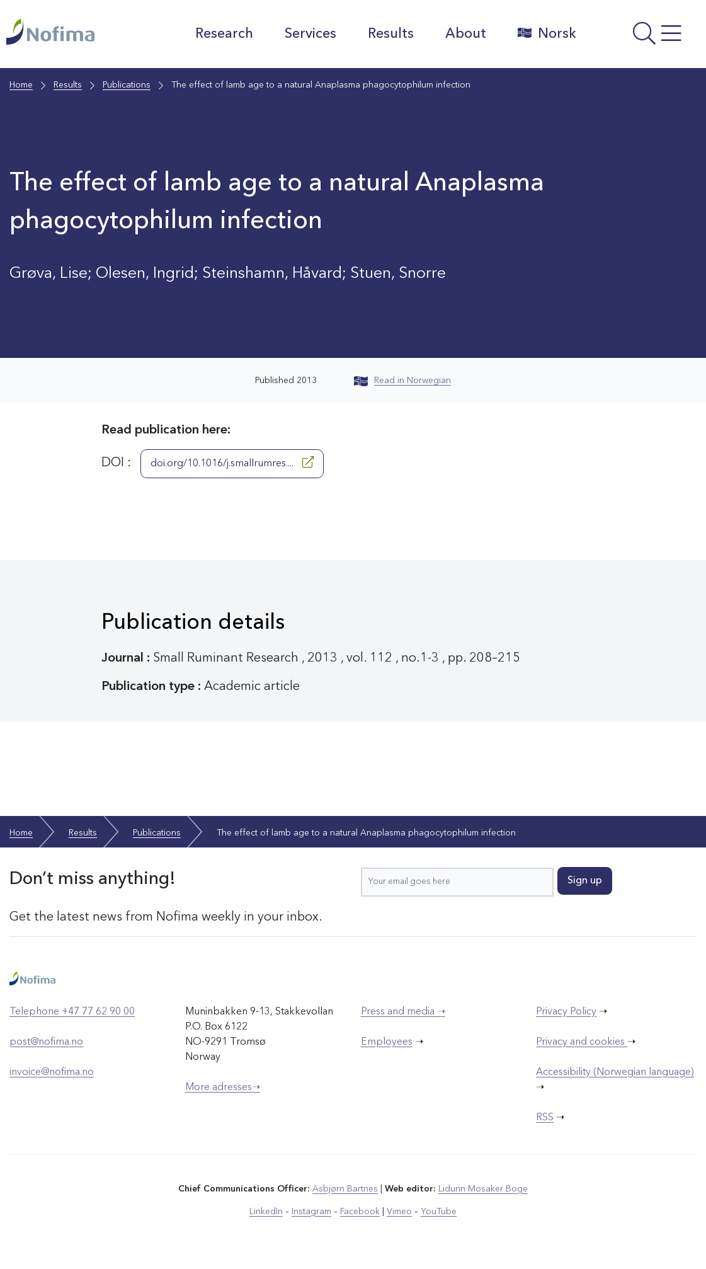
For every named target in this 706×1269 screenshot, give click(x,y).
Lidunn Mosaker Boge (483, 1189)
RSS (545, 1118)
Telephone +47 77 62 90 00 (72, 1012)
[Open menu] (644, 37)
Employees (387, 1042)
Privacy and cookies (581, 1042)
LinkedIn (266, 1211)
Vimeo (399, 1211)
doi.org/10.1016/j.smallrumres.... (232, 462)
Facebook (360, 1211)
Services (310, 34)
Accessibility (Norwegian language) (615, 1072)
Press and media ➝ (403, 1012)
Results (391, 34)
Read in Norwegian (402, 380)
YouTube (439, 1211)
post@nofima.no (46, 1042)
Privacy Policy (566, 1012)
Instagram (311, 1211)
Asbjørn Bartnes (345, 1189)
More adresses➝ (222, 1087)
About (465, 34)
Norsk (547, 33)
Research (224, 34)
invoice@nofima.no (51, 1072)
